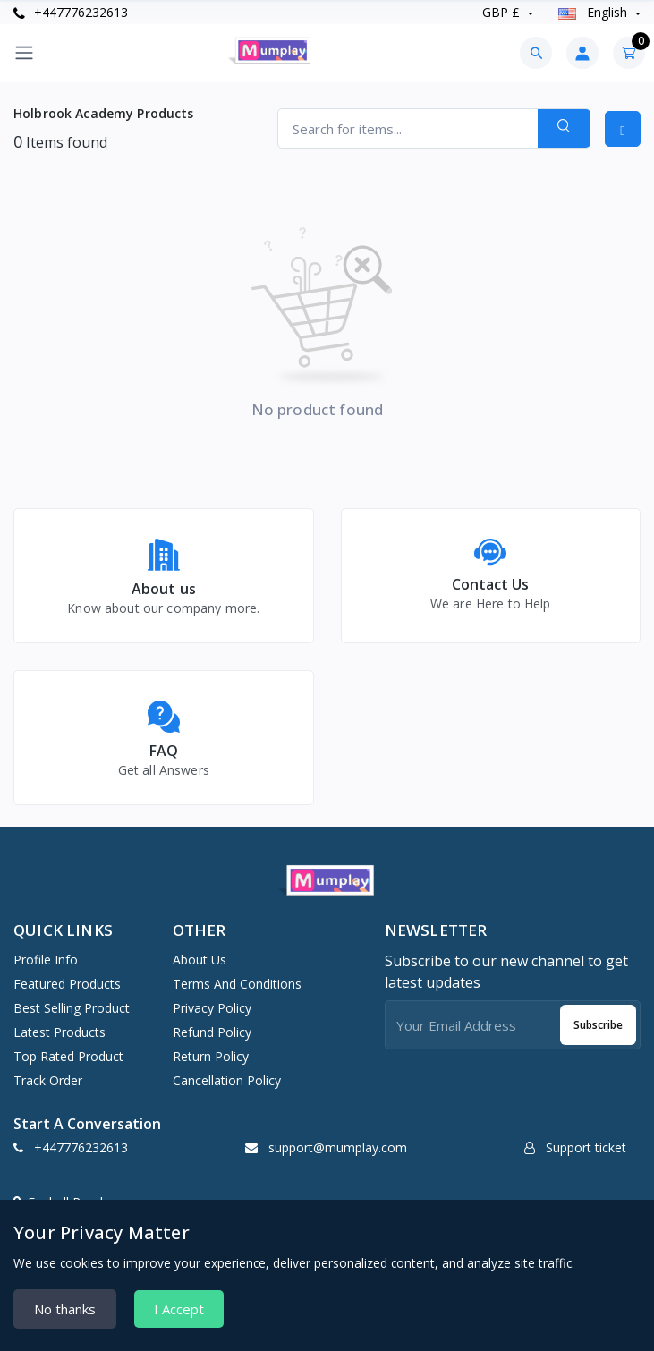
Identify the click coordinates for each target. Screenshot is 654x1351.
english (594, 12)
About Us (199, 959)
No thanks (65, 1309)
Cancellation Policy (227, 1080)
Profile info (45, 959)
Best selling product (71, 1007)
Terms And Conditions (237, 983)
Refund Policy (212, 1032)
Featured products (67, 983)
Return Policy (211, 1056)
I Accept (179, 1309)
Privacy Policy (212, 1007)
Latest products (59, 1032)
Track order (47, 1080)
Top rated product (68, 1056)
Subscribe (598, 1024)
